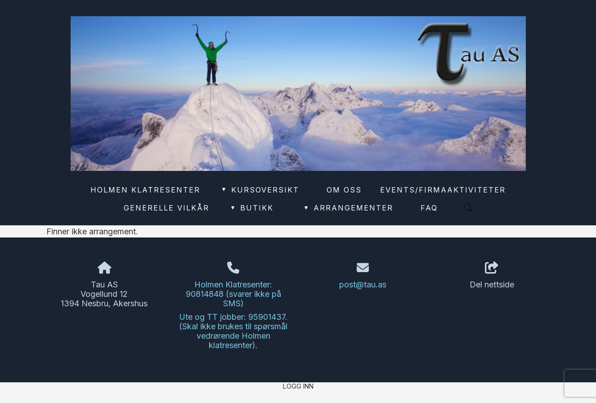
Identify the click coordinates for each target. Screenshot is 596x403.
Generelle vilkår (166, 207)
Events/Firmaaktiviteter (443, 189)
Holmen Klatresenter (145, 189)
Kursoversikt (259, 189)
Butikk (251, 207)
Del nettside (492, 276)
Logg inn (298, 386)
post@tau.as (362, 284)
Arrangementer (348, 207)
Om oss (344, 189)
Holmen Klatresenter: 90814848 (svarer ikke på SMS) (233, 294)
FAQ (429, 207)
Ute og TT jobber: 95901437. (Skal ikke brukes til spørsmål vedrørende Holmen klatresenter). (233, 331)
